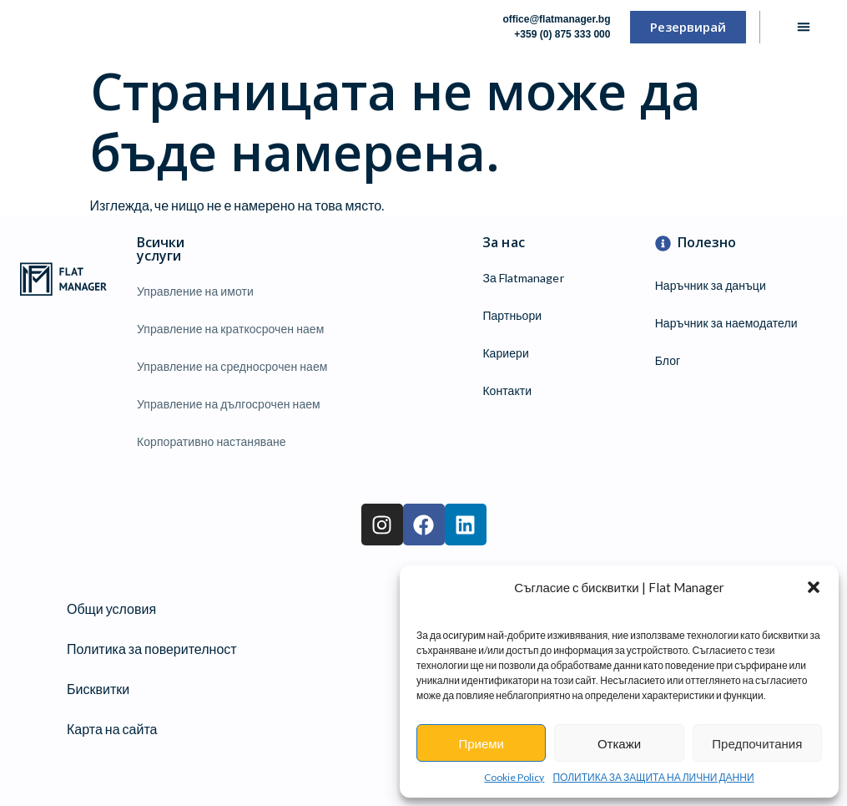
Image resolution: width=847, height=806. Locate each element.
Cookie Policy (514, 777)
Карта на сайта (112, 729)
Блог (668, 360)
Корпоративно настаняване (211, 441)
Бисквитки (98, 689)
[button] (813, 587)
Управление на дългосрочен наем (228, 404)
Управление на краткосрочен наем (230, 329)
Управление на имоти (195, 291)
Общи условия (111, 608)
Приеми (481, 743)
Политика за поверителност (152, 648)
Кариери (505, 353)
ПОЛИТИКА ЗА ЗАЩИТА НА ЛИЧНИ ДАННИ (653, 777)
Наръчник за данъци (710, 285)
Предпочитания (757, 743)
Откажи (619, 743)
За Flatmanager (522, 278)
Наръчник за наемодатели (726, 323)
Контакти (507, 390)
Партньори (512, 315)
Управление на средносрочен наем (232, 366)
